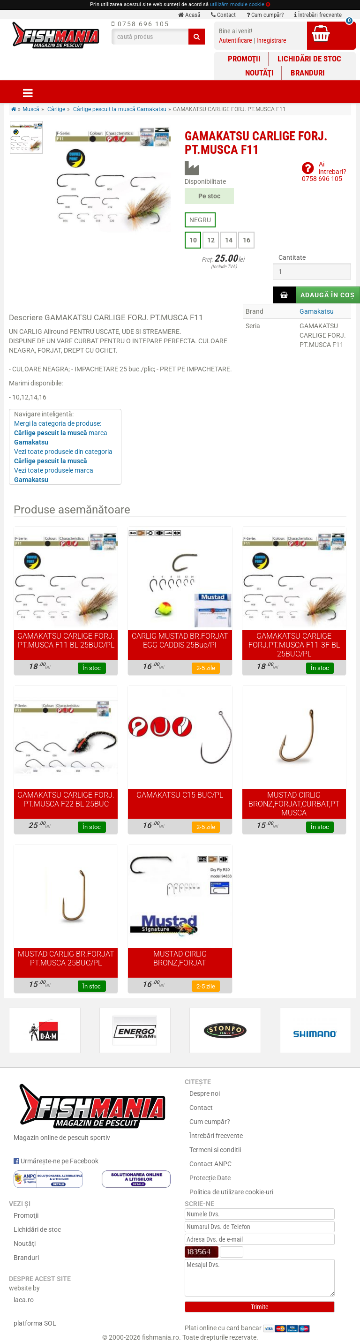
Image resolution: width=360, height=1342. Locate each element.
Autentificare (235, 40)
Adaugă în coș (327, 295)
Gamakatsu (317, 311)
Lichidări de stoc (309, 58)
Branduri (308, 72)
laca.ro (24, 1300)
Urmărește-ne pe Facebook (56, 1161)
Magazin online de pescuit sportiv (92, 1110)
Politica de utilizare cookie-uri (231, 1192)
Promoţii (244, 58)
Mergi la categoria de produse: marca (60, 433)
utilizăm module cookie (237, 4)
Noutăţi (259, 72)
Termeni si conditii (215, 1150)
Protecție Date (210, 1178)
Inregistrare (271, 40)
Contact (223, 14)
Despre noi (204, 1093)
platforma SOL (35, 1323)
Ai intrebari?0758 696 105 (324, 171)
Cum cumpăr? (265, 14)
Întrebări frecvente (318, 14)
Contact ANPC (210, 1164)
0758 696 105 (140, 24)
